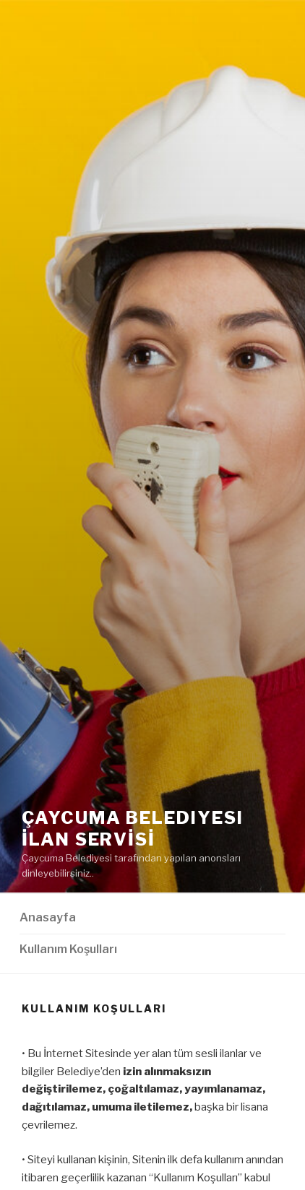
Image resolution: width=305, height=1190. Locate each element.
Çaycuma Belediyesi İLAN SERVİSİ (133, 828)
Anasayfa (48, 917)
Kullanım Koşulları (68, 949)
